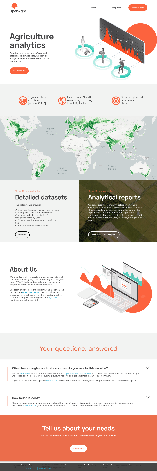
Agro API (52, 297)
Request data (138, 7)
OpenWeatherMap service (78, 373)
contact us (51, 380)
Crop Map (116, 7)
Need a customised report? (104, 234)
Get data (22, 234)
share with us (29, 405)
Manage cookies (45, 468)
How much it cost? (26, 397)
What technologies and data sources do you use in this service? (60, 368)
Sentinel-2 (25, 373)
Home (93, 7)
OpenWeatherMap (31, 292)
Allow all (28, 468)
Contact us (78, 448)
